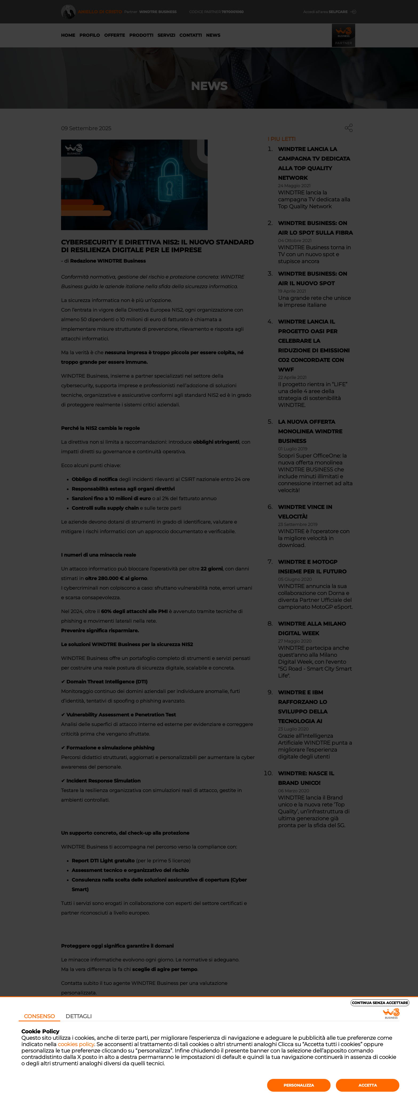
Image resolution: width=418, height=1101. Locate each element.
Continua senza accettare (380, 1003)
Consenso (39, 1016)
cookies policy (76, 1044)
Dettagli (79, 1016)
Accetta (368, 1085)
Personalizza (299, 1085)
